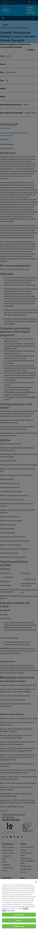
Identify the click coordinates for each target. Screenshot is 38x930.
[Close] (35, 885)
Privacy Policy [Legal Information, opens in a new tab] (10, 914)
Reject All (19, 924)
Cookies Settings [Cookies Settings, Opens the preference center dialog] (19, 918)
